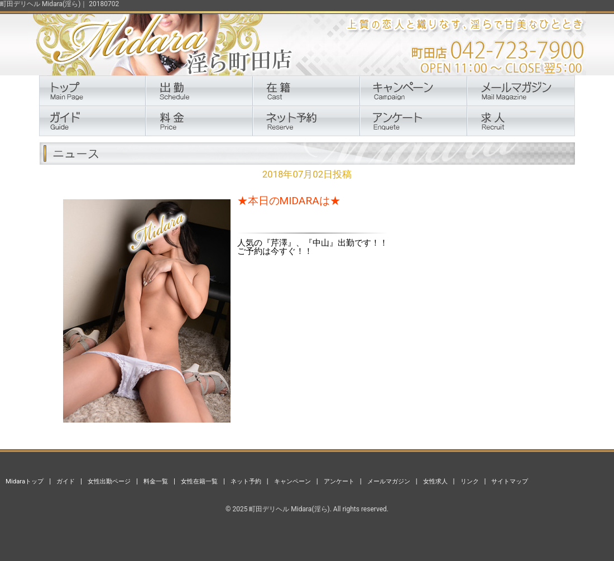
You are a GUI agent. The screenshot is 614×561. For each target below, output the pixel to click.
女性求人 (435, 481)
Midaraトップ (25, 481)
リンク (470, 481)
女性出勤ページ (109, 481)
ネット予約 (246, 481)
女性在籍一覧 (199, 481)
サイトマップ (509, 481)
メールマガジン (388, 481)
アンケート (339, 481)
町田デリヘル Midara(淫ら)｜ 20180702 (59, 4)
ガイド (65, 481)
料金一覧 (155, 481)
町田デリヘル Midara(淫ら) (289, 509)
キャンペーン (292, 481)
